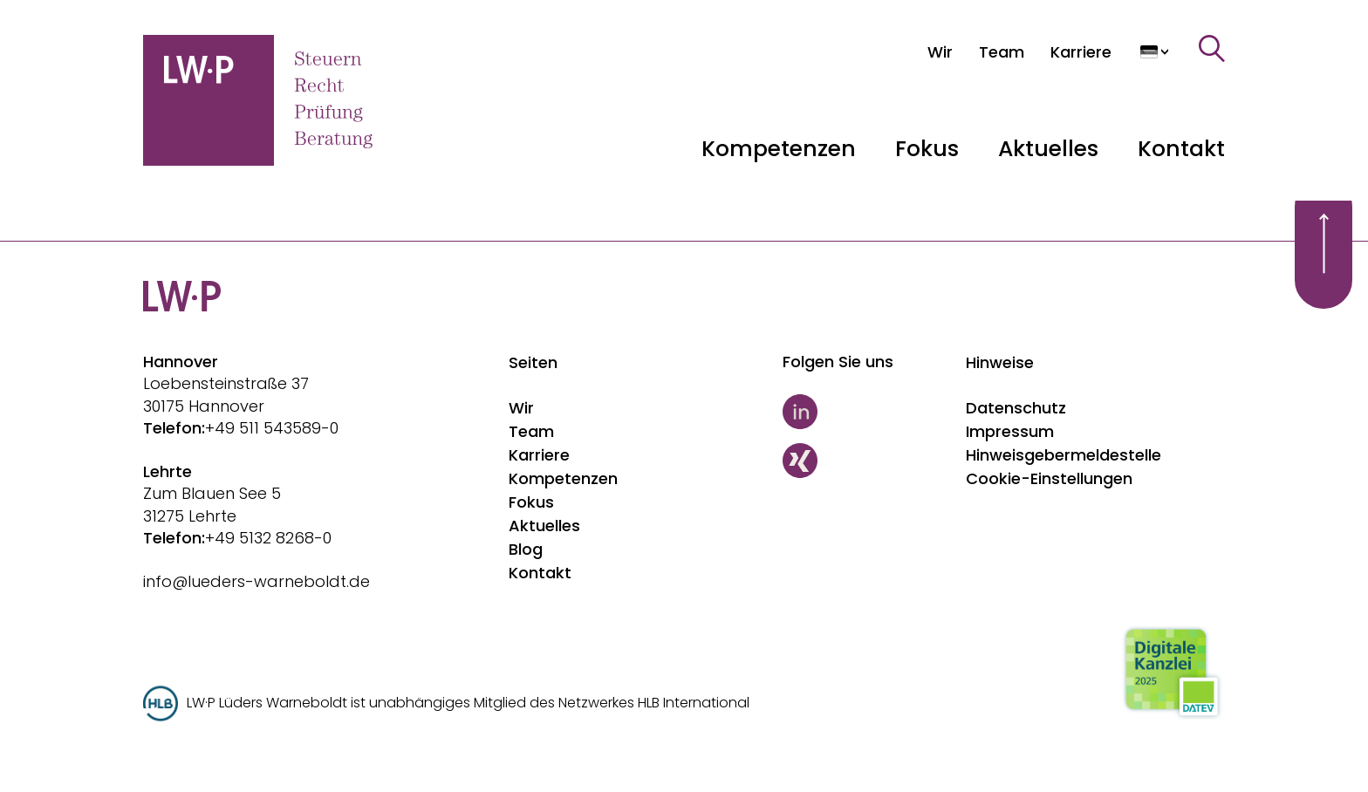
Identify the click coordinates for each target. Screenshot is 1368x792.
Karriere (539, 455)
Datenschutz (1016, 408)
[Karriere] (1081, 52)
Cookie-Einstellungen (1049, 478)
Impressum (1010, 431)
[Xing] (866, 460)
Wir (521, 408)
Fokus (531, 502)
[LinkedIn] (866, 411)
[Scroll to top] (1323, 243)
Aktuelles (544, 525)
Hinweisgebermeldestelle (1063, 455)
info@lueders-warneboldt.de (256, 581)
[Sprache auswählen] (1155, 52)
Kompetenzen (563, 478)
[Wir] (940, 52)
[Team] (1001, 52)
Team (531, 431)
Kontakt (1181, 148)
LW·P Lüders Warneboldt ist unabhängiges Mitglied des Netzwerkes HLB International (468, 703)
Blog (526, 549)
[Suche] (1212, 48)
